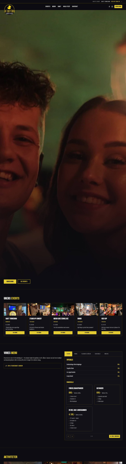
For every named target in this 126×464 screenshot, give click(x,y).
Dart (59, 6)
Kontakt (75, 6)
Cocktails (97, 354)
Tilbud (68, 354)
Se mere (15, 333)
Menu (54, 6)
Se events (24, 282)
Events (47, 6)
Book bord (118, 6)
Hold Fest (66, 6)
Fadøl (75, 354)
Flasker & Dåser (86, 354)
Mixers (107, 354)
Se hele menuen (114, 436)
